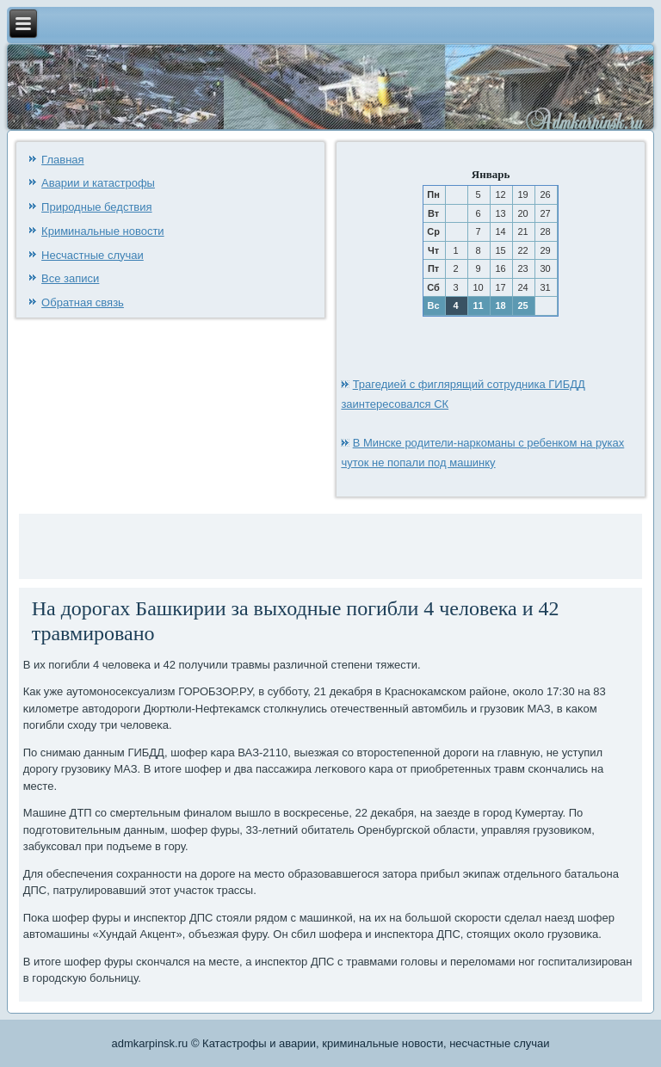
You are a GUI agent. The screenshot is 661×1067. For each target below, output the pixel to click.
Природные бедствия (96, 206)
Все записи (70, 278)
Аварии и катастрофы (98, 182)
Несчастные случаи (92, 255)
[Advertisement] (224, 544)
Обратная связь (82, 302)
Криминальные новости (102, 231)
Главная (62, 159)
